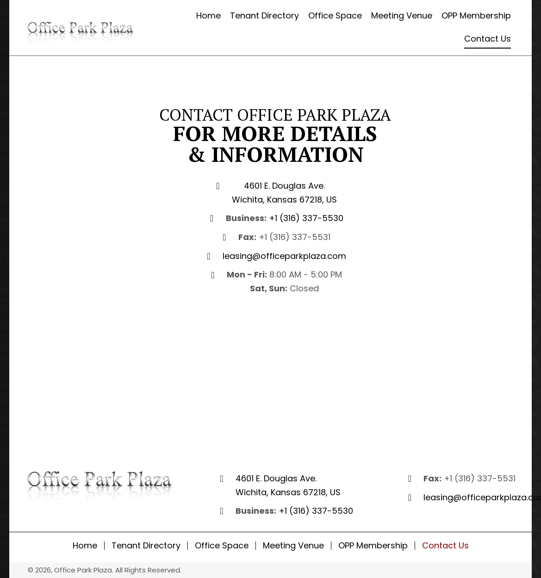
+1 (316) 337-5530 (306, 218)
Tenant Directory (146, 545)
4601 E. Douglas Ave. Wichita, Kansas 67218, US (284, 192)
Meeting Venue (293, 545)
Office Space (222, 545)
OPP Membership (373, 545)
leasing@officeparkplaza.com (284, 256)
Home (85, 545)
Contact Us (445, 545)
